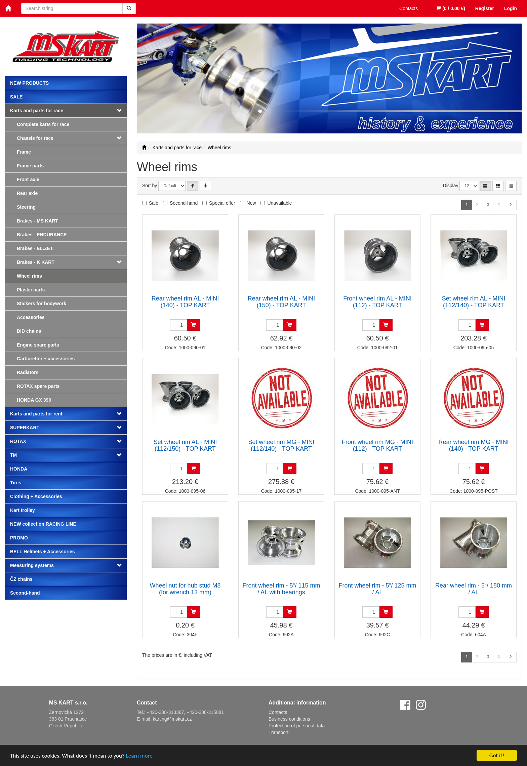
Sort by (149, 185)
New (251, 203)
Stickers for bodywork (41, 303)
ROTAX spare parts (38, 386)
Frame (24, 152)
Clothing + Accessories (36, 496)
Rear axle (27, 193)
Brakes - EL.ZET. (35, 248)
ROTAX (18, 441)
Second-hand (25, 593)
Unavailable (279, 203)
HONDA (18, 469)
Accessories (31, 317)
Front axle (28, 179)
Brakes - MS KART (37, 221)
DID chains (29, 331)
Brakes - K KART (35, 262)
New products (29, 83)
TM (13, 455)
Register (484, 8)
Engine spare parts (38, 345)
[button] (117, 138)
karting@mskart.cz (172, 719)
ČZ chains (21, 579)
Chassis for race (35, 138)
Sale (16, 96)
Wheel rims (29, 276)
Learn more (139, 756)
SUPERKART (24, 427)
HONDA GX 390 (34, 400)
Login (510, 8)
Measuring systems (32, 565)
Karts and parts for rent (36, 413)
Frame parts (30, 165)
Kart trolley (22, 510)
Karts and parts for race (36, 110)
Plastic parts (31, 289)
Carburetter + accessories (46, 358)
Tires (15, 482)
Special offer (222, 203)
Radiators (28, 372)
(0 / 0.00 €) (450, 8)
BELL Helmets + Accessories (42, 551)
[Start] (144, 147)
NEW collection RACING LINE (43, 524)
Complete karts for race (43, 124)
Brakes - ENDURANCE (42, 234)
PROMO (19, 537)
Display (450, 185)
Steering (26, 207)
